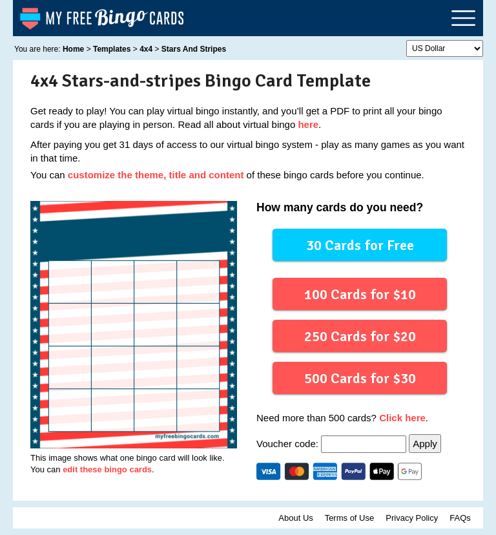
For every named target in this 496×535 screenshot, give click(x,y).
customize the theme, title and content (156, 174)
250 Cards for (359, 336)
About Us (295, 518)
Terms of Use (350, 518)
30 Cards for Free (360, 244)
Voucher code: (332, 443)
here (308, 124)
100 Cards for (359, 294)
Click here (402, 417)
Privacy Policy (412, 518)
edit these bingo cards (107, 469)
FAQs (460, 518)
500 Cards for (359, 378)
